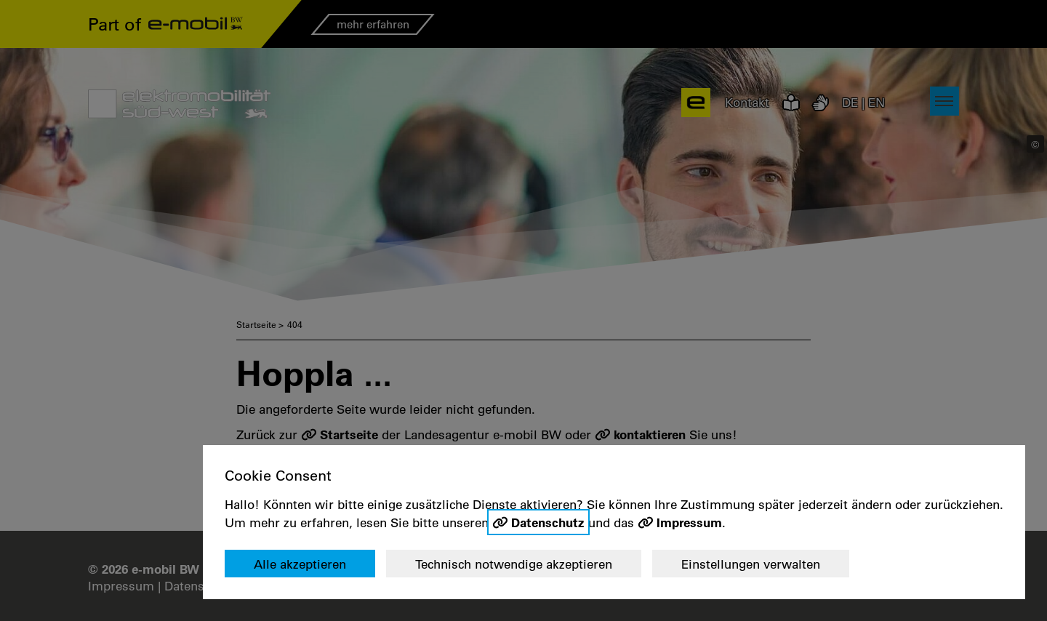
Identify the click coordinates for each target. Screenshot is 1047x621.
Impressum (689, 522)
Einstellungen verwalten (750, 564)
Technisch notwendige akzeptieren (513, 564)
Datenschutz (548, 522)
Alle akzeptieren (300, 564)
